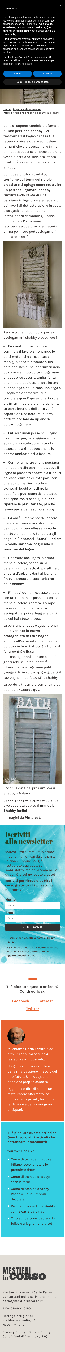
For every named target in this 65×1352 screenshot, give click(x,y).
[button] (21, 1001)
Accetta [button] (47, 73)
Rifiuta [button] (17, 73)
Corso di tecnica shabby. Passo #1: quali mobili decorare (30, 1194)
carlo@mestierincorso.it (23, 1301)
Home (7, 109)
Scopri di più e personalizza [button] (32, 81)
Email (10, 912)
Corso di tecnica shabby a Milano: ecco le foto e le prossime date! (31, 1164)
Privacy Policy (14, 1332)
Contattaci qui (15, 1297)
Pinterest (32, 818)
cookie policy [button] (9, 34)
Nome (10, 899)
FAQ (44, 1336)
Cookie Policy (39, 1332)
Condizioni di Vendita (20, 1336)
